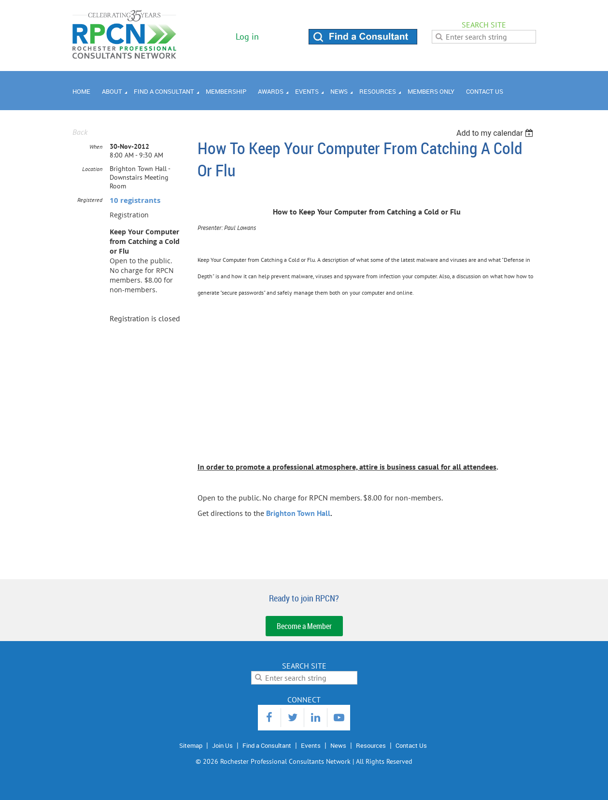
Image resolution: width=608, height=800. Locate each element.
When (95, 146)
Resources (371, 745)
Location (92, 168)
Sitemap (190, 745)
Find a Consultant (266, 745)
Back (79, 132)
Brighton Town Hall (298, 513)
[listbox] (496, 133)
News (338, 745)
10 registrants (135, 200)
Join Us (222, 745)
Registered (89, 199)
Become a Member (304, 626)
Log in (247, 36)
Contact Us (411, 745)
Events (311, 745)
